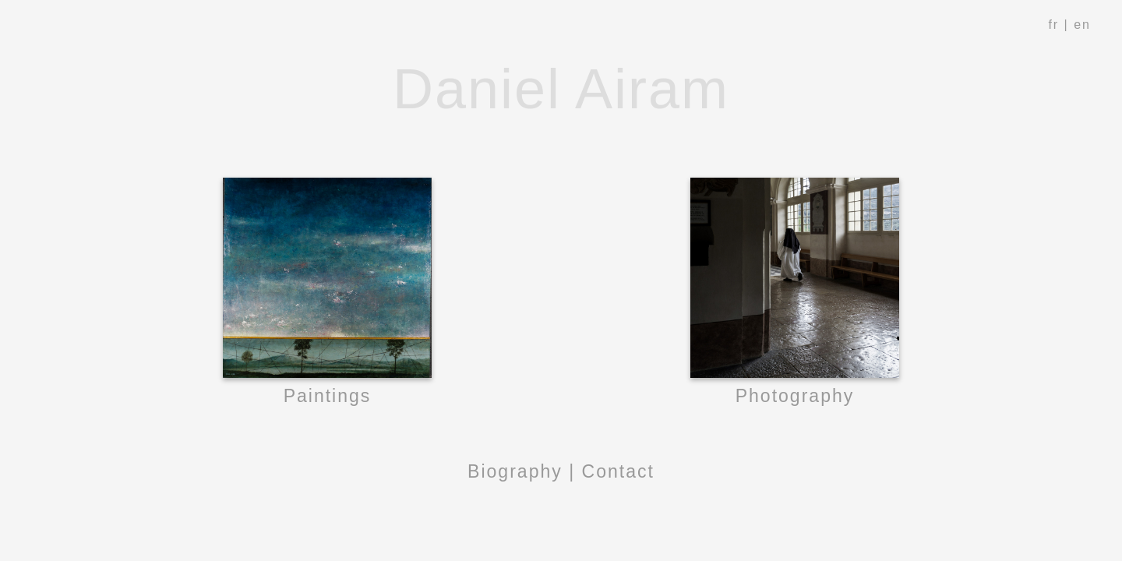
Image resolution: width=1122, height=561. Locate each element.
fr (1053, 24)
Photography (795, 396)
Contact (618, 471)
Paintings (328, 396)
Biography (515, 471)
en (1082, 24)
